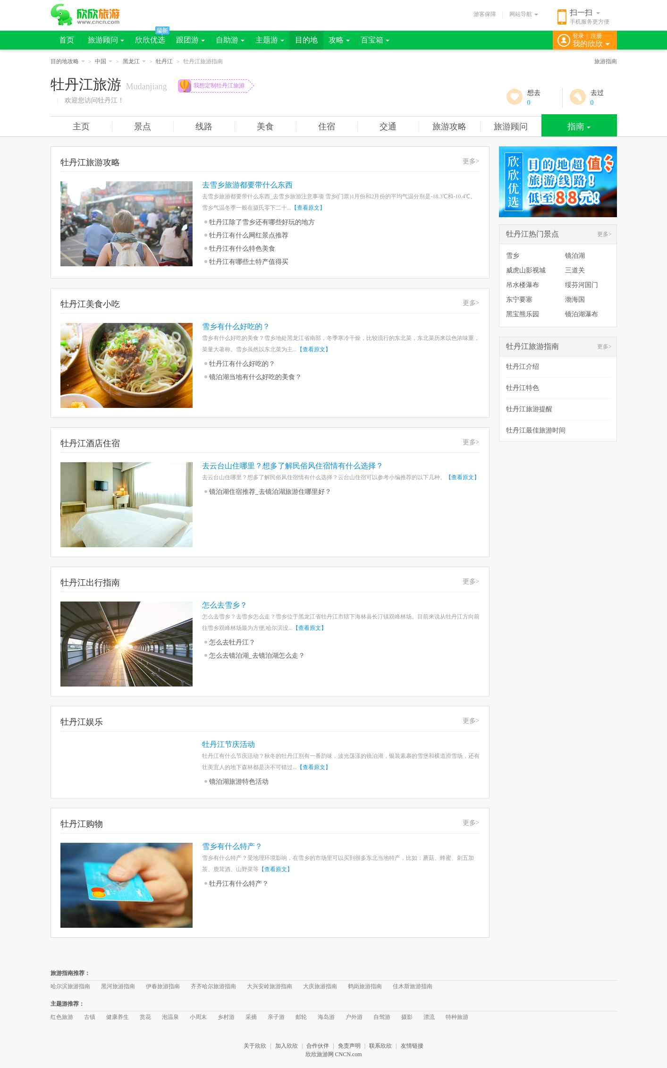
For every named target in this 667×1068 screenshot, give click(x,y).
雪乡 (512, 255)
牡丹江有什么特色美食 (242, 248)
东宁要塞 (519, 299)
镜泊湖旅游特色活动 (239, 781)
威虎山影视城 (526, 270)
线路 (203, 126)
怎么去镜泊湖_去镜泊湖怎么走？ (257, 655)
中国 (103, 61)
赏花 (145, 1017)
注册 (596, 36)
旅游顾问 (106, 40)
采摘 (251, 1017)
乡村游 (226, 1017)
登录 (578, 36)
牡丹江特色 (522, 387)
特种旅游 (457, 1017)
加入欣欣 (286, 1046)
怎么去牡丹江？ (232, 642)
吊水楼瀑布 (522, 284)
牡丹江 (164, 61)
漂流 (429, 1017)
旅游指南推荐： (70, 973)
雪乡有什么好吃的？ (236, 326)
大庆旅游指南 (320, 986)
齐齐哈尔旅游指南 (213, 986)
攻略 (339, 40)
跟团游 (190, 40)
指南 (579, 126)
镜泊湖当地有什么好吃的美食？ (255, 377)
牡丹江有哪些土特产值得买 (248, 261)
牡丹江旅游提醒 (529, 409)
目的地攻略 (68, 61)
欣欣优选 (150, 40)
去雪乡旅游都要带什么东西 (247, 185)
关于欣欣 (255, 1046)
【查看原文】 (308, 207)
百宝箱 (375, 40)
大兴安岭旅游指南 (269, 986)
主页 (81, 126)
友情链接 (412, 1046)
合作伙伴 (317, 1046)
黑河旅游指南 (118, 986)
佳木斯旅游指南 (412, 986)
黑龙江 (134, 61)
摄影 (407, 1017)
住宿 (326, 126)
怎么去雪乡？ (224, 605)
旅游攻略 (449, 126)
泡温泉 (170, 1017)
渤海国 (575, 299)
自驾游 (381, 1017)
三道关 (575, 270)
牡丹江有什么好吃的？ (242, 363)
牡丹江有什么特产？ (239, 883)
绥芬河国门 (581, 284)
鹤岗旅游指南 (365, 986)
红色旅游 (62, 1017)
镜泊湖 (575, 255)
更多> (471, 161)
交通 (388, 126)
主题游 (269, 40)
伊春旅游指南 (163, 986)
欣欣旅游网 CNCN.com (333, 1054)
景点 (142, 126)
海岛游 (326, 1017)
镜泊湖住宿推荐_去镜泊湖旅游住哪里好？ (270, 491)
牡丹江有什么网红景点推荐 (248, 235)
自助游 (230, 40)
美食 (265, 126)
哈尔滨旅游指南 (70, 986)
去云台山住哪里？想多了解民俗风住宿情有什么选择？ (292, 466)
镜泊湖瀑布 (581, 314)
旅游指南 (605, 61)
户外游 (354, 1017)
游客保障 (484, 14)
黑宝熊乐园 (522, 314)
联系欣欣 (380, 1046)
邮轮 (301, 1017)
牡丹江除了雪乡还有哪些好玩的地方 (262, 222)
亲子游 (276, 1017)
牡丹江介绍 (522, 366)
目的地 (306, 40)
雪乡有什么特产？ (232, 846)
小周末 (198, 1017)
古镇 (89, 1017)
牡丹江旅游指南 (532, 346)
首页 (66, 40)
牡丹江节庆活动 (228, 744)
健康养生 (117, 1017)
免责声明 (349, 1046)
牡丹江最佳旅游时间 (536, 430)
